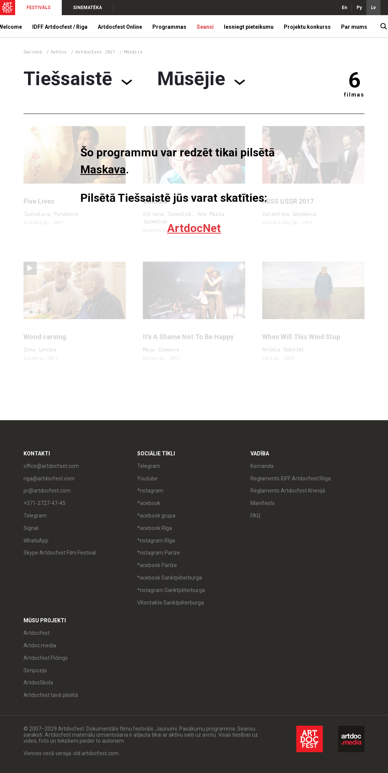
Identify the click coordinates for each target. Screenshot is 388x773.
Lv (373, 7)
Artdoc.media (39, 645)
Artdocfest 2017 (96, 52)
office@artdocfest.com (51, 466)
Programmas (169, 27)
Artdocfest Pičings (45, 658)
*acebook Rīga (154, 528)
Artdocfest (36, 633)
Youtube (147, 478)
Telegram (35, 516)
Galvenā (32, 52)
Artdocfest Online (120, 27)
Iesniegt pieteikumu (249, 27)
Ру (359, 7)
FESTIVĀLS (38, 7)
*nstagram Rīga (156, 541)
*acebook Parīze (157, 565)
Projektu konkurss (307, 27)
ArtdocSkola (38, 682)
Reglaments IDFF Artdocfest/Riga (290, 478)
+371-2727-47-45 (44, 503)
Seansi (205, 27)
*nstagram (150, 491)
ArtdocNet (194, 228)
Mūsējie (133, 52)
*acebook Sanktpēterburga (169, 578)
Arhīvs (59, 52)
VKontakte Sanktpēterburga (170, 603)
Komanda (262, 466)
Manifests (262, 503)
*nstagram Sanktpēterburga (171, 590)
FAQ (255, 516)
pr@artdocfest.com (46, 491)
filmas (354, 95)
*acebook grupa (156, 516)
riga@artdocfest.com (49, 478)
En (344, 7)
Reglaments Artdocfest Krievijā (287, 491)
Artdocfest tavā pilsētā (50, 695)
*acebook (148, 503)
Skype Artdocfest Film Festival (59, 553)
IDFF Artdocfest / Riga (60, 27)
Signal (30, 528)
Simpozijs (35, 670)
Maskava (103, 169)
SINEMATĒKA (87, 7)
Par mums (354, 27)
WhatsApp (35, 541)
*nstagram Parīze (158, 553)
